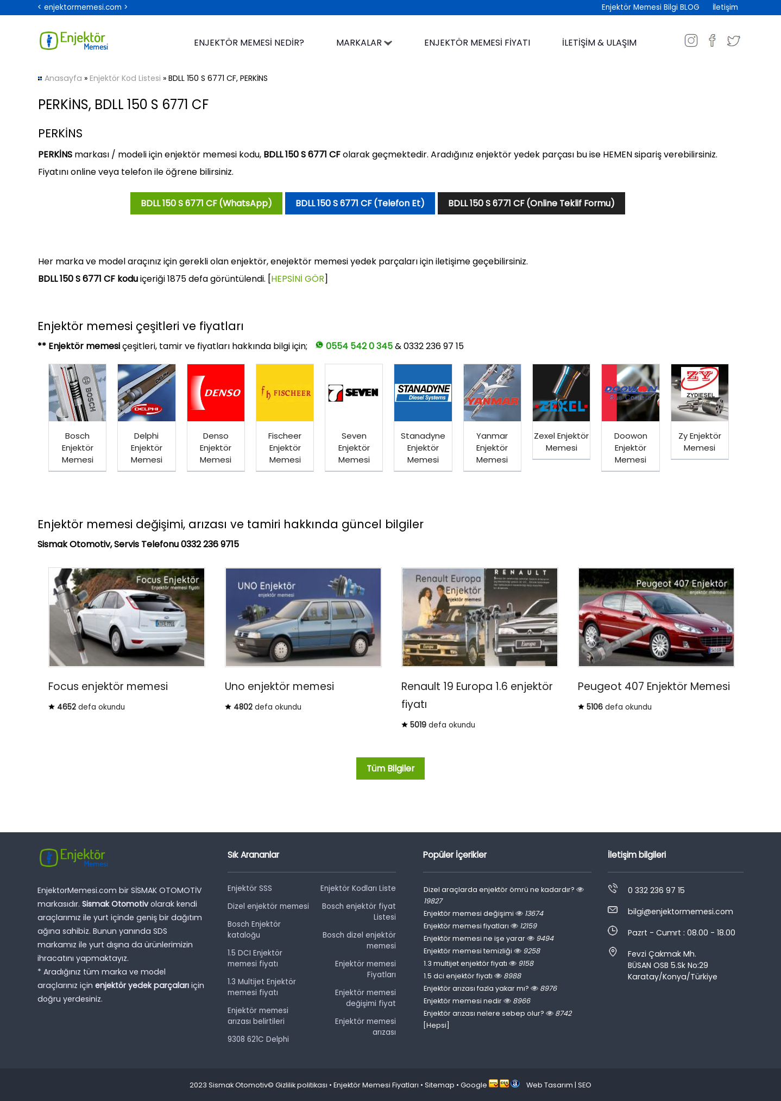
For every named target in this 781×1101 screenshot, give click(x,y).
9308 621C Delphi (258, 1039)
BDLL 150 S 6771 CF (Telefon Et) (360, 203)
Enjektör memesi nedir (477, 1000)
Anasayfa (63, 78)
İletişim (725, 7)
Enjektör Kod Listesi (125, 78)
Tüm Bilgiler (390, 768)
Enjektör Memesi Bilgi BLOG (651, 7)
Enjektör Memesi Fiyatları (376, 1085)
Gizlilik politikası (301, 1085)
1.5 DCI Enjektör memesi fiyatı (255, 958)
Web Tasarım (549, 1085)
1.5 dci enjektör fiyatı (472, 975)
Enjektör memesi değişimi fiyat (365, 998)
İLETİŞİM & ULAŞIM (599, 42)
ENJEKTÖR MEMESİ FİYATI (477, 42)
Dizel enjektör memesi (268, 906)
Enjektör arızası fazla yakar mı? (490, 988)
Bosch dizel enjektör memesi (359, 940)
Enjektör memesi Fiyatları (365, 969)
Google (474, 1085)
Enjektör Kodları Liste (358, 888)
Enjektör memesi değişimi (483, 913)
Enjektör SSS (250, 888)
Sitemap (440, 1085)
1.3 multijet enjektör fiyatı (478, 963)
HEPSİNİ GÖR (297, 279)
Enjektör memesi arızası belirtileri (258, 1016)
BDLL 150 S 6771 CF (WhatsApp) (206, 203)
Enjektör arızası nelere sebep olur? (497, 1013)
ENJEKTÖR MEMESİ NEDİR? (249, 42)
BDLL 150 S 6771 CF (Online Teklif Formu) (531, 203)
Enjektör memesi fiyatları (480, 926)
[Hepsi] (436, 1025)
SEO (584, 1085)
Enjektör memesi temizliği (482, 951)
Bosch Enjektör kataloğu (254, 929)
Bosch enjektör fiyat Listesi (359, 911)
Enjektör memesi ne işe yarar (488, 938)
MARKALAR (364, 42)
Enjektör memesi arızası (365, 1026)
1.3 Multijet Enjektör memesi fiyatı (262, 987)
